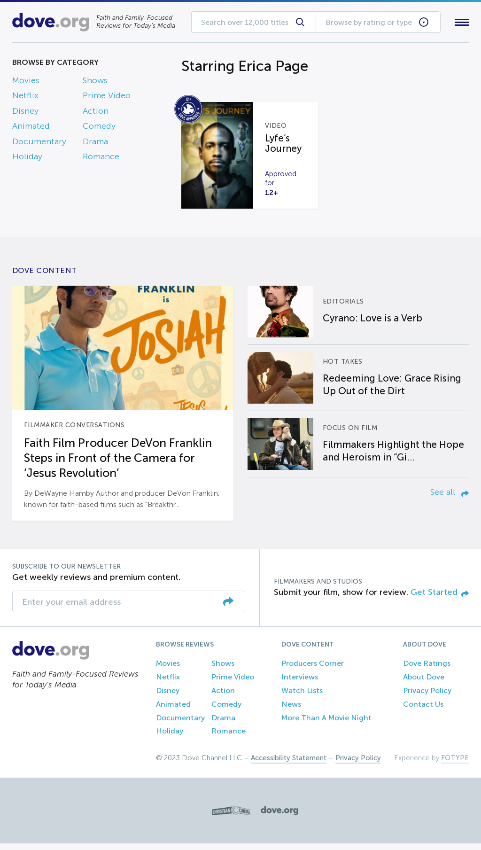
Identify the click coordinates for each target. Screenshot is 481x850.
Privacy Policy (427, 697)
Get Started (440, 598)
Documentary (39, 143)
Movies (25, 82)
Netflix (25, 97)
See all (449, 498)
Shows (95, 82)
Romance (101, 158)
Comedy (99, 128)
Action (96, 112)
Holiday (27, 158)
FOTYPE (455, 764)
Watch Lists (302, 697)
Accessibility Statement (288, 764)
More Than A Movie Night (326, 724)
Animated (31, 128)
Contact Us (423, 711)
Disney (25, 112)
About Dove (423, 683)
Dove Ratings (426, 670)
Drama (95, 143)
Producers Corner (312, 670)
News (291, 711)
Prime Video (107, 97)
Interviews (299, 683)
